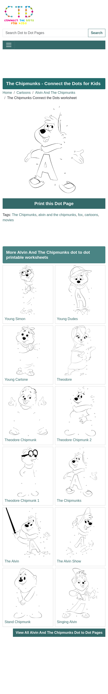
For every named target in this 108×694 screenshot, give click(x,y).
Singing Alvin (67, 622)
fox (80, 215)
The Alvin (12, 561)
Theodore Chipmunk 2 (74, 440)
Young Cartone (16, 379)
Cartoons (23, 92)
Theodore (64, 379)
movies (8, 220)
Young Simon (15, 319)
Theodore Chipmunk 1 (22, 500)
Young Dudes (67, 319)
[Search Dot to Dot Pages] (45, 33)
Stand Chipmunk (17, 622)
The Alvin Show (69, 561)
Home (7, 92)
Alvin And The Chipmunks (55, 92)
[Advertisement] (54, 62)
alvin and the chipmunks (57, 215)
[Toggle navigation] (9, 45)
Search (97, 33)
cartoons (91, 215)
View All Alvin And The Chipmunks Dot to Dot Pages (59, 632)
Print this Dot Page (54, 203)
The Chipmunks (24, 215)
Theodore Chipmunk (20, 440)
